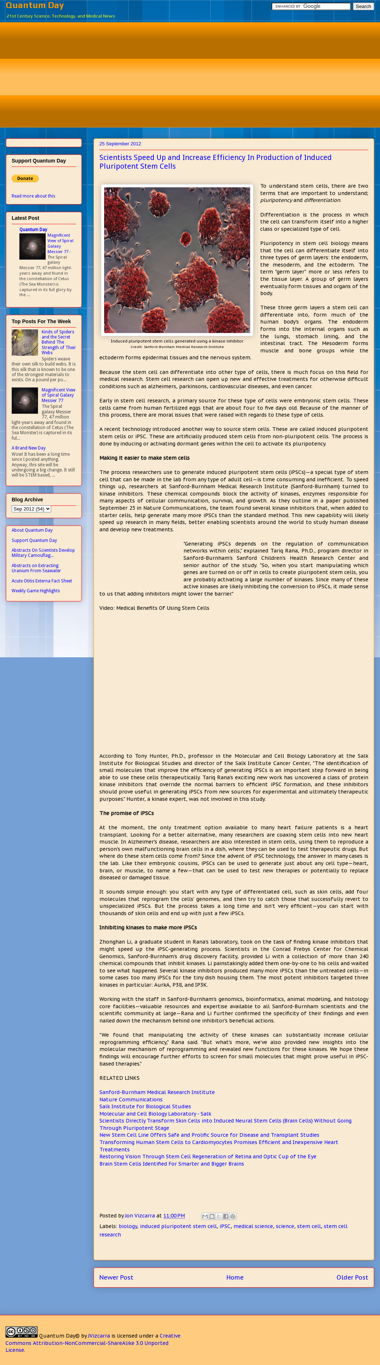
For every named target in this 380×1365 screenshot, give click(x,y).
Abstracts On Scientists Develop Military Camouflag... (43, 553)
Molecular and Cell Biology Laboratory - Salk (155, 1113)
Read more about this (33, 196)
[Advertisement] (195, 74)
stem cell (309, 1226)
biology (128, 1226)
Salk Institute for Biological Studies (145, 1106)
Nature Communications (131, 1099)
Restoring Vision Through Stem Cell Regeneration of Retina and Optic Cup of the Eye (207, 1156)
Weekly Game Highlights (36, 590)
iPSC (225, 1226)
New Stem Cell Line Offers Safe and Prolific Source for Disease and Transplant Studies (209, 1135)
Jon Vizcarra (140, 1215)
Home (235, 1277)
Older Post (352, 1277)
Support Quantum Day (34, 540)
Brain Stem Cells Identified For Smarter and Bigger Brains (171, 1164)
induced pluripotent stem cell (178, 1226)
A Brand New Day (29, 448)
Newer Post (116, 1277)
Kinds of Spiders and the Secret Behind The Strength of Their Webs (59, 342)
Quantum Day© (59, 1335)
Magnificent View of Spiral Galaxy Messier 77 (60, 243)
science (285, 1226)
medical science (253, 1226)
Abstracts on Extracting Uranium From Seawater (36, 568)
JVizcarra (99, 1335)
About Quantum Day (32, 530)
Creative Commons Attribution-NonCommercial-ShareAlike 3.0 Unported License (92, 1342)
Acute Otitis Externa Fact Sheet (42, 581)
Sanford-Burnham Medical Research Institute (157, 1092)
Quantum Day (35, 5)
